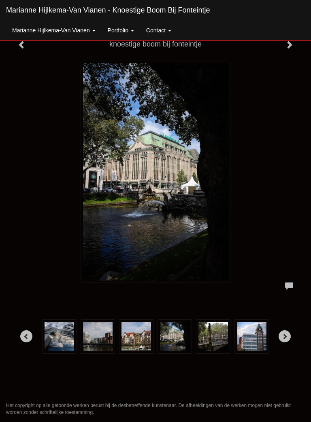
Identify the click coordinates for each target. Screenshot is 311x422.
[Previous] (26, 336)
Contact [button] (158, 30)
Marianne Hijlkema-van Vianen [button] (54, 30)
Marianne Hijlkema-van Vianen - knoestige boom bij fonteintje (108, 10)
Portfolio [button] (121, 30)
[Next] (285, 336)
